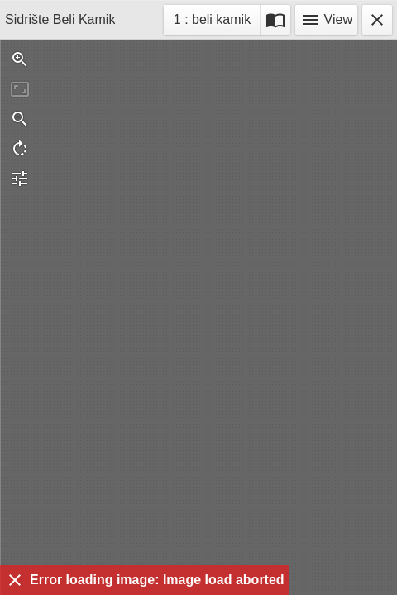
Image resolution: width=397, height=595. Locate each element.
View (326, 20)
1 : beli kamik (212, 22)
